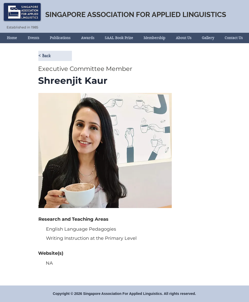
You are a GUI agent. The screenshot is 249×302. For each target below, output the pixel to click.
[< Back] (55, 56)
